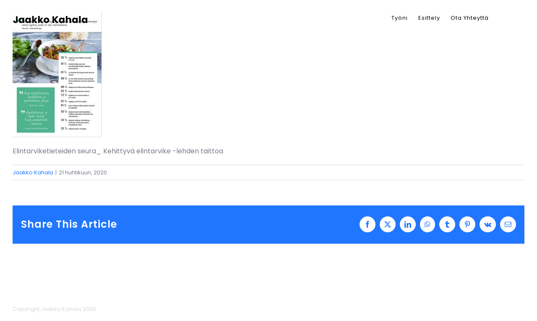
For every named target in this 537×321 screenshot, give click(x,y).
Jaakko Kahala (33, 172)
